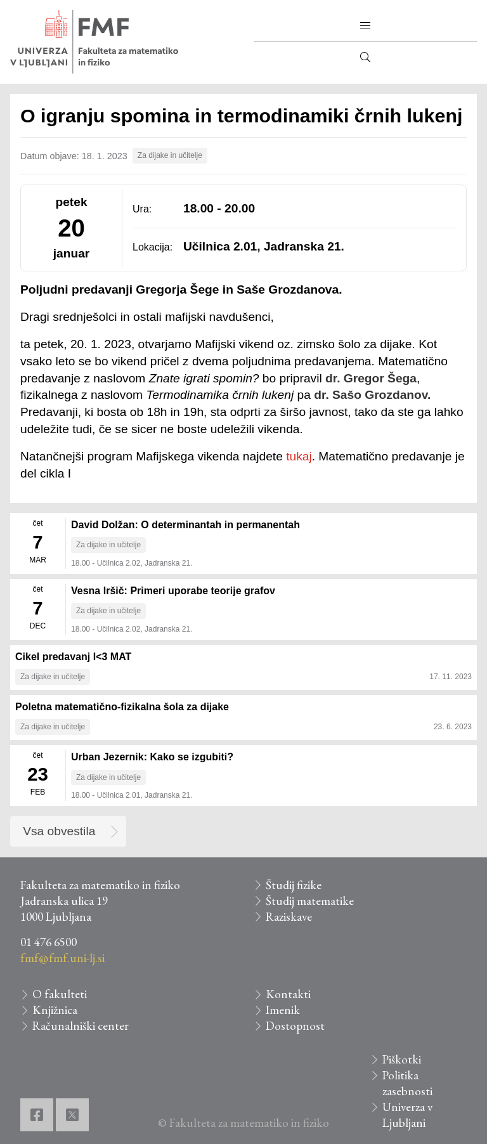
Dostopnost (295, 1026)
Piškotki (401, 1059)
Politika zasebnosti (407, 1083)
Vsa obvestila (59, 831)
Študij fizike (293, 885)
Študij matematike (310, 901)
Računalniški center (80, 1026)
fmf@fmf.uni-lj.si (62, 958)
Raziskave (289, 917)
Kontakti (288, 994)
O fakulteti (59, 994)
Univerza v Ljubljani (407, 1115)
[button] (365, 26)
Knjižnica (54, 1010)
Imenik (283, 1010)
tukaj (299, 456)
